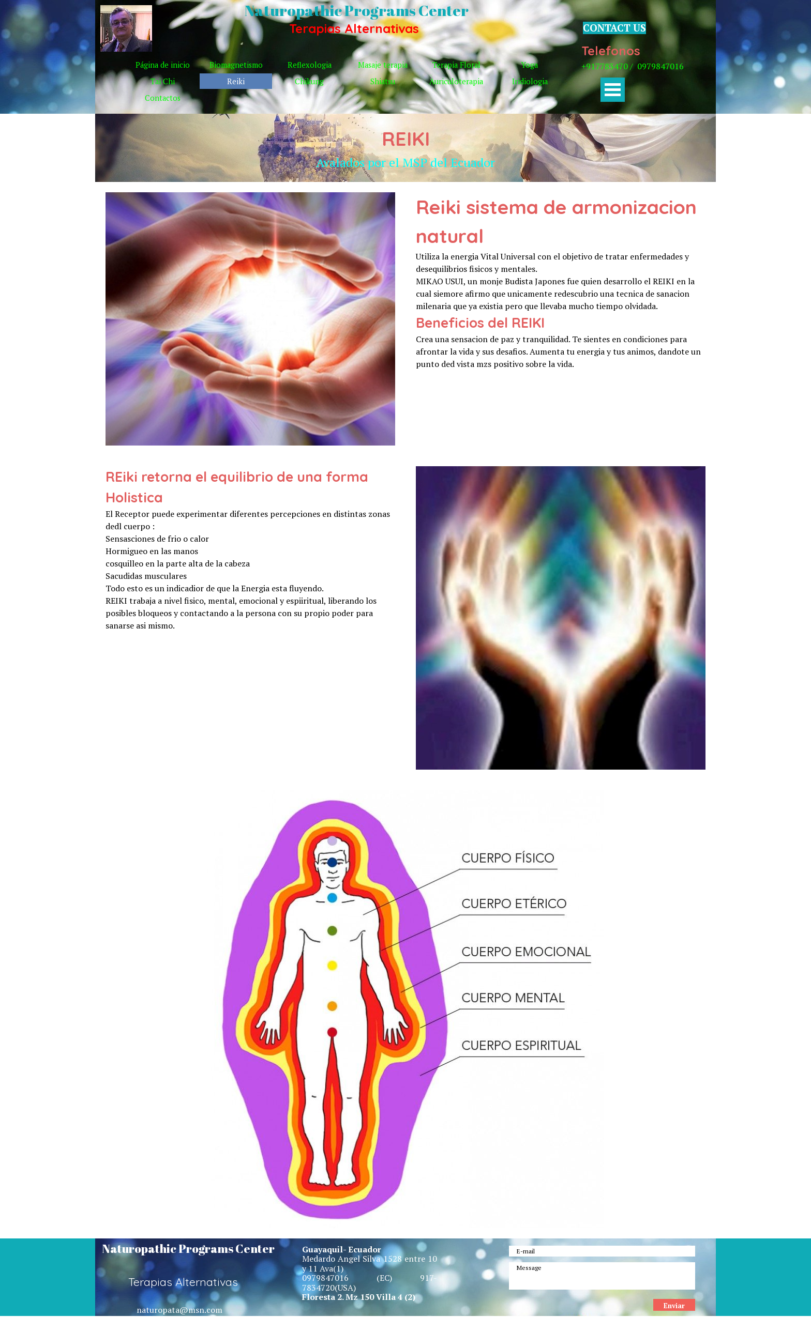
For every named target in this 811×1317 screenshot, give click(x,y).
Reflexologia (310, 65)
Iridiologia (530, 81)
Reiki (236, 81)
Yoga (529, 65)
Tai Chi (163, 81)
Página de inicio (163, 65)
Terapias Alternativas (354, 28)
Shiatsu (382, 81)
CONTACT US (614, 28)
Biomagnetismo (236, 65)
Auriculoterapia (456, 81)
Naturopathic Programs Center (357, 10)
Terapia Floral (456, 65)
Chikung (309, 81)
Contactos (163, 98)
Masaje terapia (383, 65)
